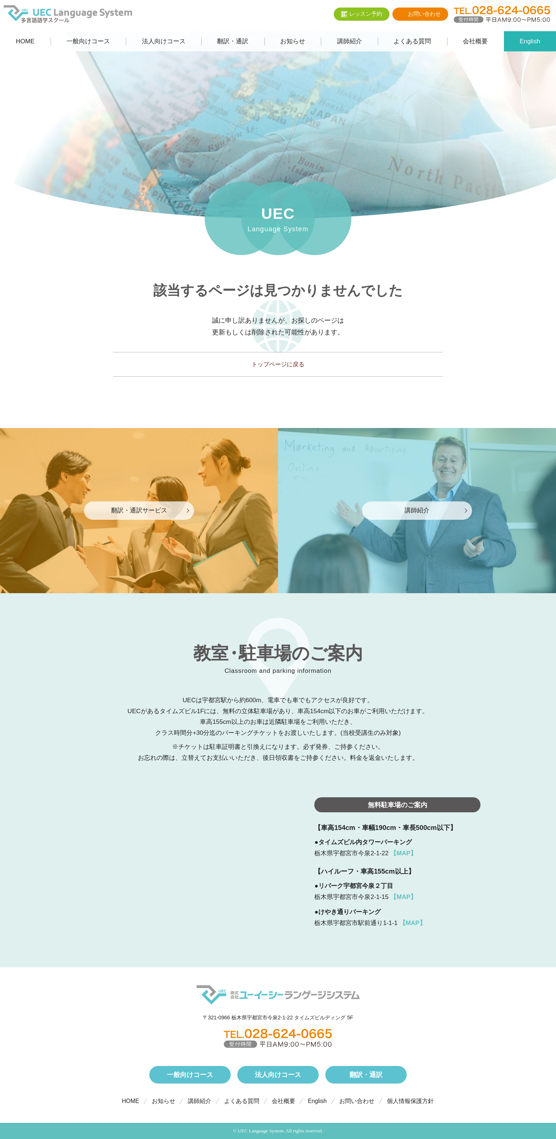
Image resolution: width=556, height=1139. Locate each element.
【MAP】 (403, 853)
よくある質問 (241, 1101)
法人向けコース (278, 1074)
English (317, 1101)
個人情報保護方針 (410, 1101)
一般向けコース (190, 1074)
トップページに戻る (278, 364)
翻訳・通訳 (366, 1074)
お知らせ (163, 1101)
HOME (130, 1101)
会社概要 (283, 1101)
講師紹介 (199, 1101)
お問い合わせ (356, 1101)
